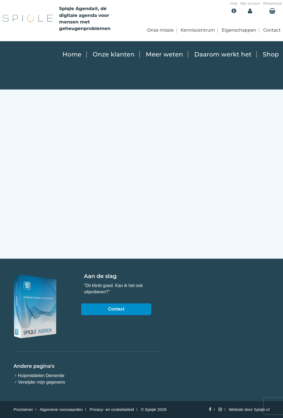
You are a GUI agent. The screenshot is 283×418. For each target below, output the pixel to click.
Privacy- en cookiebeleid (112, 409)
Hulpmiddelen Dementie (41, 375)
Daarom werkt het (223, 54)
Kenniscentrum (198, 30)
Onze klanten (114, 54)
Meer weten (164, 54)
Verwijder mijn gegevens (41, 382)
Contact (272, 30)
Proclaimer (23, 409)
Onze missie (160, 30)
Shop (271, 54)
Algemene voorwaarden (61, 409)
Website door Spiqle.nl (249, 409)
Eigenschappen (239, 30)
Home (71, 54)
